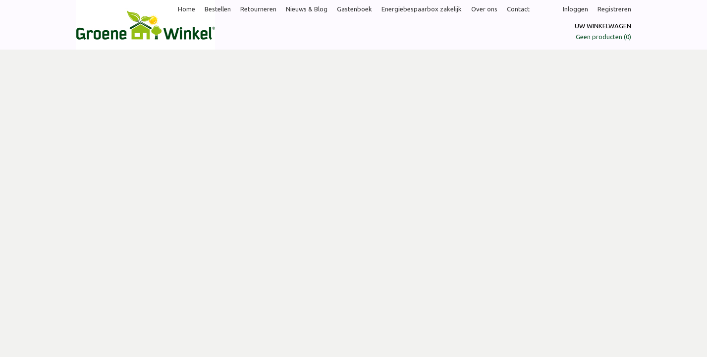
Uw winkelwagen (603, 25)
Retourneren (258, 8)
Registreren (614, 8)
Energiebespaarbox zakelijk (421, 8)
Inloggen (575, 8)
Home (186, 8)
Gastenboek (354, 8)
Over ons (484, 8)
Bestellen (218, 8)
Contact (518, 8)
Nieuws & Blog (306, 8)
